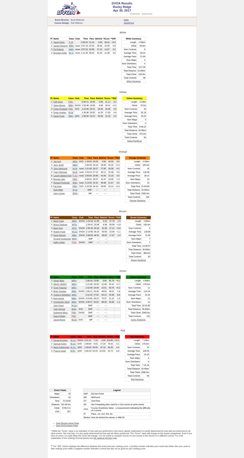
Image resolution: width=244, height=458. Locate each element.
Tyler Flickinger (60, 172)
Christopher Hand (61, 302)
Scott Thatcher (60, 288)
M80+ (74, 235)
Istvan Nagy (59, 281)
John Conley (59, 193)
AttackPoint (129, 23)
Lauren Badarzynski (63, 176)
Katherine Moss (61, 313)
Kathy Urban (59, 242)
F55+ (70, 109)
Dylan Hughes (60, 112)
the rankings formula (103, 438)
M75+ (74, 224)
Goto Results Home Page (67, 423)
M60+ (71, 105)
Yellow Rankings (134, 141)
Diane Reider (59, 316)
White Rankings (133, 81)
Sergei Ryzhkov (61, 340)
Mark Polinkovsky (61, 347)
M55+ (71, 46)
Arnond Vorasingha (62, 239)
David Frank (59, 116)
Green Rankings (138, 320)
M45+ (71, 49)
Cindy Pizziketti (60, 109)
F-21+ (75, 176)
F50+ (75, 179)
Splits (126, 20)
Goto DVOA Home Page (67, 425)
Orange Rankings (137, 200)
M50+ (74, 302)
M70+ (75, 193)
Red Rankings (137, 379)
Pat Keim (58, 186)
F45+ (70, 102)
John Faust (59, 305)
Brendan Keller (60, 53)
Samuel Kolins (60, 344)
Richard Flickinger (62, 183)
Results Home (147, 14)
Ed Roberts (59, 49)
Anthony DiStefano (62, 295)
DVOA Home (135, 14)
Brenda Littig (59, 179)
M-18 (70, 112)
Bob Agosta (59, 298)
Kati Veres (58, 102)
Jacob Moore (59, 320)
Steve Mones (59, 105)
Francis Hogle (60, 351)
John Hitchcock (60, 168)
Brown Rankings (138, 260)
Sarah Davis (59, 42)
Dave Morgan (60, 235)
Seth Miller (58, 190)
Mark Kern (58, 228)
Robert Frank (59, 232)
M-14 (71, 53)
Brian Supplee (60, 291)
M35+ (74, 239)
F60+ (75, 186)
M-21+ (75, 232)
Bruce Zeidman (60, 224)
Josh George (59, 309)
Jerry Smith (59, 165)
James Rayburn (61, 46)
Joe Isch (57, 161)
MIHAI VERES (60, 284)
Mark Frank (59, 221)
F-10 (71, 42)
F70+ (74, 242)
